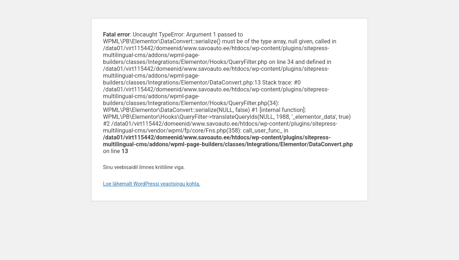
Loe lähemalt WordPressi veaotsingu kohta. (151, 184)
